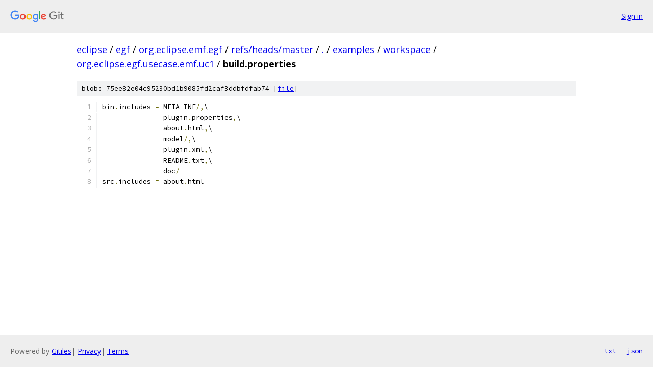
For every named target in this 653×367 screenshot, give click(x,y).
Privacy (89, 351)
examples (353, 49)
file (286, 88)
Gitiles (61, 351)
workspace (407, 49)
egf (123, 49)
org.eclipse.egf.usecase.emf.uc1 (145, 64)
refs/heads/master (272, 49)
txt (610, 350)
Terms (118, 351)
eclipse (92, 49)
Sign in (632, 16)
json (634, 350)
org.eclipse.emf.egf (180, 49)
